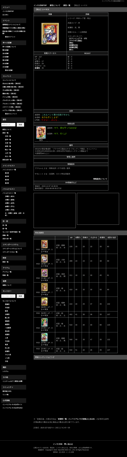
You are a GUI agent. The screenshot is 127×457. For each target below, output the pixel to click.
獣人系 (7, 318)
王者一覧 (8, 143)
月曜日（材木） (10, 196)
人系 (6, 338)
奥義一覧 (5, 235)
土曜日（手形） (10, 210)
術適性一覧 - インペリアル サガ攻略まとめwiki (76, 419)
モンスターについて (9, 301)
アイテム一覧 (6, 272)
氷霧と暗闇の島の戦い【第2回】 (13, 87)
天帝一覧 (8, 136)
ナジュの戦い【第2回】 (10, 97)
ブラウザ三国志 (75, 41)
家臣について (6, 129)
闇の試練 (5, 50)
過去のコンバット (11, 114)
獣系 (6, 311)
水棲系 (7, 314)
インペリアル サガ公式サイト (12, 404)
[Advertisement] (56, 89)
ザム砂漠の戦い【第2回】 (11, 90)
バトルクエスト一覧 (9, 193)
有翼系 (7, 334)
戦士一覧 (8, 150)
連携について (6, 285)
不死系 (7, 308)
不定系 (7, 341)
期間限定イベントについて (11, 24)
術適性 (37, 68)
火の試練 (5, 67)
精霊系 (7, 324)
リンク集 (5, 394)
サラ (41, 140)
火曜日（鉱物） (10, 200)
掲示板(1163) (6, 391)
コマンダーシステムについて (12, 249)
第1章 (7, 173)
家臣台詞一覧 (6, 160)
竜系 (6, 344)
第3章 (7, 180)
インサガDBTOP (8, 11)
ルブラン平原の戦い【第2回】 (12, 110)
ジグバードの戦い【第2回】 (11, 107)
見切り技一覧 (6, 239)
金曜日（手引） (10, 206)
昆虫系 (7, 331)
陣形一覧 (5, 262)
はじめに (5, 15)
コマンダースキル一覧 (9, 252)
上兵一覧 (8, 153)
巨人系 (7, 348)
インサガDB (57, 444)
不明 (6, 361)
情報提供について (100, 179)
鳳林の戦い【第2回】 (9, 93)
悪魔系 (7, 304)
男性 (71, 43)
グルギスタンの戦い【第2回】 (12, 100)
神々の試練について (9, 47)
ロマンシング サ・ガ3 (78, 38)
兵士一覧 (8, 156)
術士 (71, 50)
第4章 (7, 183)
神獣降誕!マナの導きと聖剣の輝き (13, 28)
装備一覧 (5, 275)
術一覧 (4, 228)
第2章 (7, 176)
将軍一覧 (8, 146)
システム (5, 371)
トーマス (45, 9)
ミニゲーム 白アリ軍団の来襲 (12, 381)
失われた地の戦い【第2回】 (11, 83)
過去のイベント (10, 37)
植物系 (7, 321)
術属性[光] (73, 45)
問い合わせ (68, 444)
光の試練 (5, 53)
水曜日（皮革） (10, 203)
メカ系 (7, 358)
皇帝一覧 (8, 139)
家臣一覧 (5, 133)
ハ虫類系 (8, 328)
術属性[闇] (73, 47)
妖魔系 (7, 351)
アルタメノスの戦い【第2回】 (12, 104)
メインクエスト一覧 (9, 170)
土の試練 (5, 57)
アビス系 (8, 355)
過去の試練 (8, 70)
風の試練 (5, 60)
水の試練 (5, 63)
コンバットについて (9, 80)
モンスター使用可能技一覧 (11, 232)
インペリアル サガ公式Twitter (12, 408)
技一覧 (4, 225)
